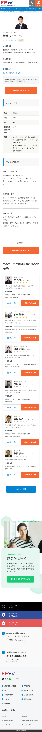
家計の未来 (27, 699)
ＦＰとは (18, 8)
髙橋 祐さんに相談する (21, 90)
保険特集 (7, 703)
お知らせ (7, 699)
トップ (3, 11)
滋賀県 (18, 73)
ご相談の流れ (8, 695)
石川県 (5, 73)
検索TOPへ (21, 243)
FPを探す (21, 11)
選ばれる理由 (30, 8)
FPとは (6, 690)
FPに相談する (11, 11)
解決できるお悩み (6, 8)
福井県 (11, 73)
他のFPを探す (21, 489)
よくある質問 (28, 695)
